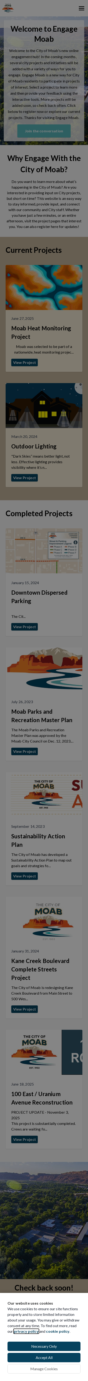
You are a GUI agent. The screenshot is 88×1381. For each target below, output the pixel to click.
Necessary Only (44, 1346)
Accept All (44, 1357)
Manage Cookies (44, 1368)
